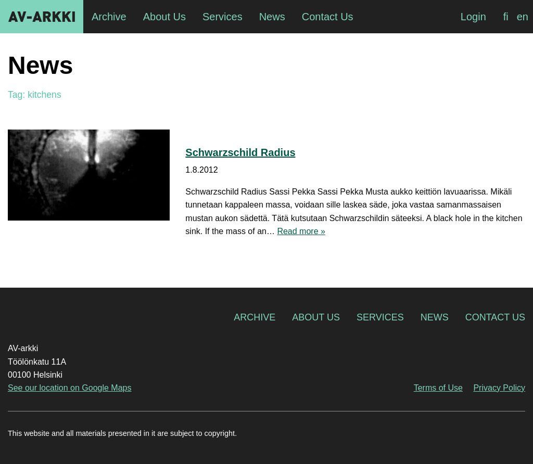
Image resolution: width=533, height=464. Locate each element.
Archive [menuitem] (109, 16)
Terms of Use (438, 387)
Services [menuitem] (222, 16)
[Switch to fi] (506, 17)
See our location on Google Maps (69, 387)
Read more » (301, 231)
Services (380, 317)
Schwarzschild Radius (240, 152)
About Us (316, 317)
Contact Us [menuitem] (327, 16)
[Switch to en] (522, 17)
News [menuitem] (272, 16)
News (435, 317)
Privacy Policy (499, 387)
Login (473, 16)
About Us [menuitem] (164, 16)
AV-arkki (41, 16)
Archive (254, 317)
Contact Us (495, 317)
